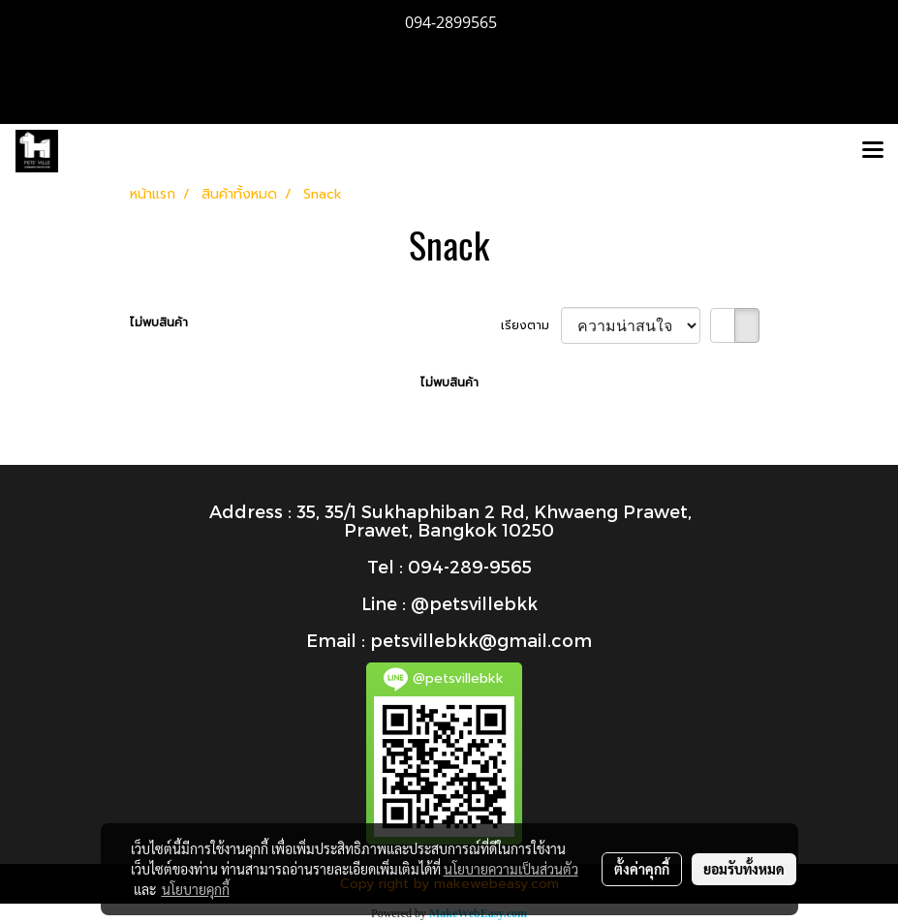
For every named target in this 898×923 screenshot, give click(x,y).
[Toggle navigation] (873, 151)
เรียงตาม (531, 325)
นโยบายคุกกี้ (196, 889)
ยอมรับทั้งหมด (744, 868)
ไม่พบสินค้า (159, 322)
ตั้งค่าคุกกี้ (641, 868)
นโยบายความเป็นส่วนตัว (511, 868)
